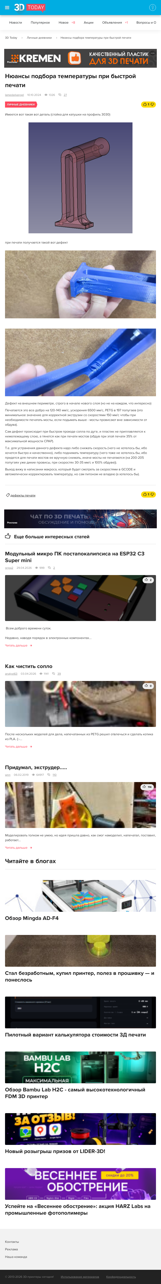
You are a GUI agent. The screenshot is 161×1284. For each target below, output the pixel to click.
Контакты (12, 1242)
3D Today (11, 37)
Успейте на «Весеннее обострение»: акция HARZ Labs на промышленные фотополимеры (78, 1209)
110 (55, 775)
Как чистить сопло (28, 666)
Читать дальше (16, 645)
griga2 (9, 568)
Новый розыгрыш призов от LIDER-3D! (55, 1151)
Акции (88, 22)
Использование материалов (80, 1277)
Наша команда (16, 1257)
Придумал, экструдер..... (36, 767)
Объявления (115, 22)
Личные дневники (39, 37)
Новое (67, 22)
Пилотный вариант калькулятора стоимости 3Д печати (75, 1034)
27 (65, 95)
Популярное (40, 22)
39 (59, 674)
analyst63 (11, 674)
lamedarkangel (14, 95)
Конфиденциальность (121, 1277)
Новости (15, 22)
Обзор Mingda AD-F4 (32, 918)
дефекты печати (22, 495)
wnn (7, 775)
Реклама (12, 62)
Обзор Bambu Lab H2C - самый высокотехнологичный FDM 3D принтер (75, 1093)
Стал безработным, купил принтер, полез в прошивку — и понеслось (79, 976)
